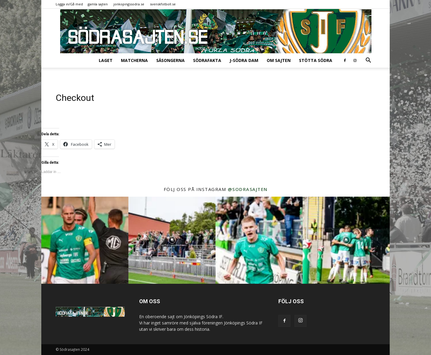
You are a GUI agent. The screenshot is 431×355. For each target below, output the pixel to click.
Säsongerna (170, 60)
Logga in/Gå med (69, 4)
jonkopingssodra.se (128, 4)
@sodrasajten (248, 189)
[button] (368, 61)
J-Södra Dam (244, 60)
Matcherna (134, 60)
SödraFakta (207, 60)
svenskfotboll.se (163, 4)
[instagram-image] (84, 240)
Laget (106, 60)
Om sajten (279, 60)
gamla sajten (98, 4)
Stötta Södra (315, 60)
